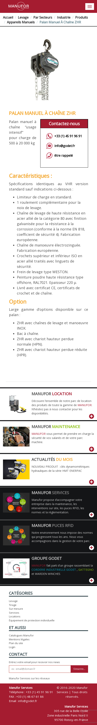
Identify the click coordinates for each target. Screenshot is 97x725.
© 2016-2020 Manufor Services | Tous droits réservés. (72, 692)
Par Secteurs (42, 17)
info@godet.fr (64, 146)
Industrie (63, 17)
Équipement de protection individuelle (32, 620)
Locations (14, 616)
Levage (23, 17)
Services (14, 612)
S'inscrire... (79, 669)
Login (12, 647)
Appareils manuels (21, 22)
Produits (81, 17)
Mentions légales (19, 639)
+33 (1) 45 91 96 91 (68, 136)
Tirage (12, 605)
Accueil (8, 17)
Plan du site (16, 643)
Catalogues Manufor (21, 635)
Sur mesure (16, 608)
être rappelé (63, 155)
